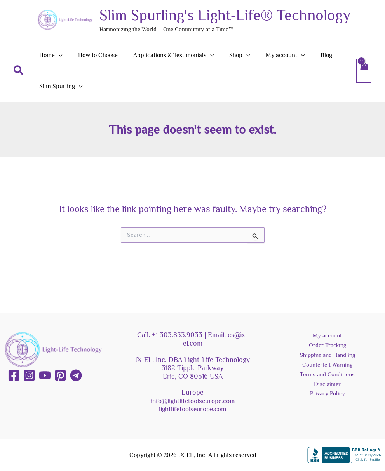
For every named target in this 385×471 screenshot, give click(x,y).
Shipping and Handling (327, 356)
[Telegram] (76, 375)
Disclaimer (327, 387)
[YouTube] (45, 375)
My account (327, 335)
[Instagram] (29, 375)
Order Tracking (327, 346)
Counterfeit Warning (327, 366)
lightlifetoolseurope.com (193, 409)
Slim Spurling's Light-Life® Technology (224, 15)
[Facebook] (14, 375)
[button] (19, 71)
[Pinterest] (60, 375)
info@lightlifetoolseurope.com (192, 401)
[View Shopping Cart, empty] (363, 71)
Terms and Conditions (327, 377)
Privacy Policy (327, 397)
